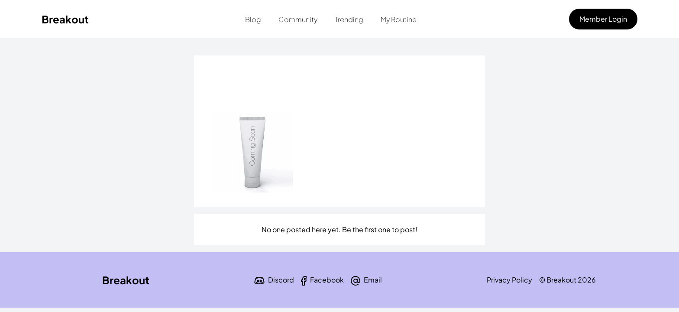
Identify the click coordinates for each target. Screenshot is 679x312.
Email (373, 279)
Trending (349, 19)
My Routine (399, 19)
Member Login (603, 18)
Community (297, 19)
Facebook (327, 279)
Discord (281, 279)
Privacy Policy (509, 279)
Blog (253, 19)
